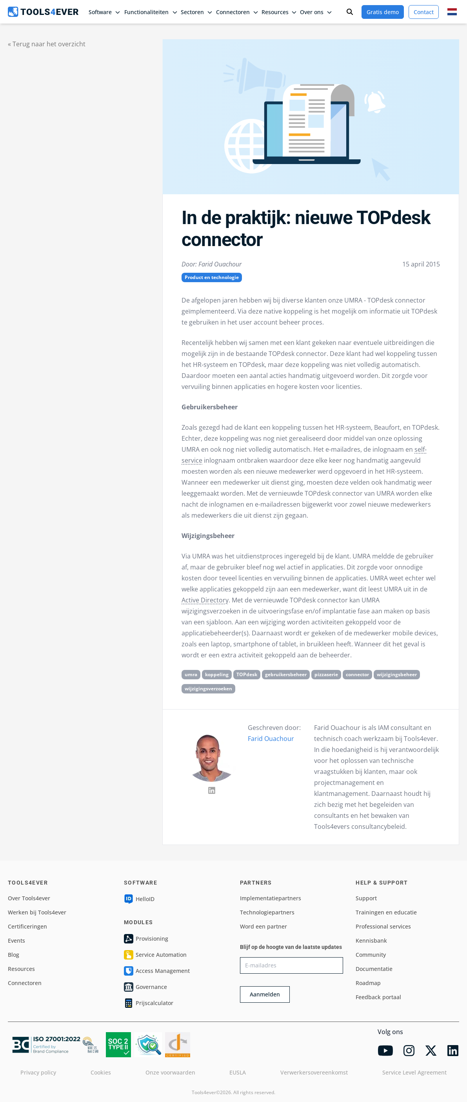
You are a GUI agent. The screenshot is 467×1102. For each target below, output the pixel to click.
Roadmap (368, 983)
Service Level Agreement (414, 1072)
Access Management (157, 971)
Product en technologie (212, 277)
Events (16, 940)
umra (191, 674)
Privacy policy (38, 1072)
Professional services (383, 926)
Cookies (101, 1072)
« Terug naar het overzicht (46, 44)
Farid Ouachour (271, 738)
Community (371, 954)
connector (357, 674)
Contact (424, 12)
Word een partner (263, 926)
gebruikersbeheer (286, 674)
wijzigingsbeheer (397, 674)
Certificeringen (27, 926)
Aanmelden (265, 994)
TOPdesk (246, 674)
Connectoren (25, 983)
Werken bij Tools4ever (37, 912)
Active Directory (205, 600)
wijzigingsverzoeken (208, 688)
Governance (145, 987)
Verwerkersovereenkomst (314, 1072)
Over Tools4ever (29, 898)
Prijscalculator (148, 1003)
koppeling (217, 674)
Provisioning (146, 938)
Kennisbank (371, 940)
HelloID (139, 899)
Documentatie (374, 968)
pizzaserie (326, 674)
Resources (21, 968)
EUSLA (237, 1072)
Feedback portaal (378, 997)
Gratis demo (383, 12)
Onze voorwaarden (170, 1072)
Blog (13, 954)
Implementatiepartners (270, 898)
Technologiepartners (267, 912)
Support (366, 898)
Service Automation (155, 955)
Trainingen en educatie (386, 912)
